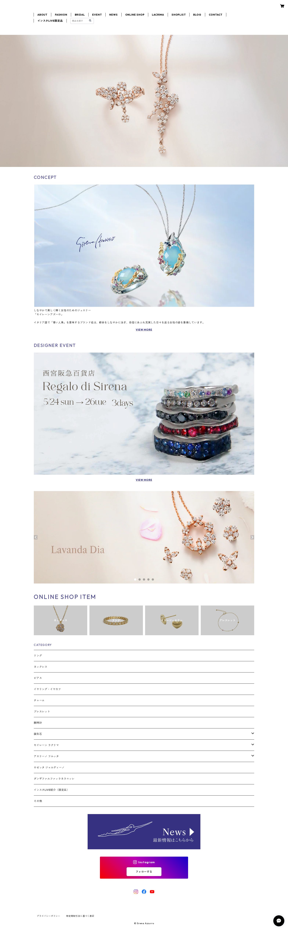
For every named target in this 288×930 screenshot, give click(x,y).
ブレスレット (42, 711)
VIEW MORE (144, 329)
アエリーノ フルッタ (46, 756)
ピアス (38, 678)
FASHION (61, 14)
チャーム (39, 700)
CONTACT (216, 14)
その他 (38, 801)
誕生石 (38, 734)
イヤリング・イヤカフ (47, 689)
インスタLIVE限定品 (50, 20)
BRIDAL (80, 14)
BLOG (197, 14)
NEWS (113, 14)
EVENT (97, 14)
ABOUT (42, 14)
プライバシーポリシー (48, 916)
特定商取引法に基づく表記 (80, 916)
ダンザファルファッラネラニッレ (54, 778)
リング (38, 655)
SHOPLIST (179, 14)
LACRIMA (158, 14)
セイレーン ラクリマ (46, 745)
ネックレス (40, 666)
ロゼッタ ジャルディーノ (49, 767)
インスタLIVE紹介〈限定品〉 (51, 790)
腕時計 (38, 722)
